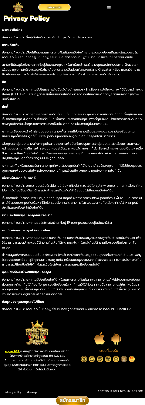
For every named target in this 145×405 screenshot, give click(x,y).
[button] (109, 7)
